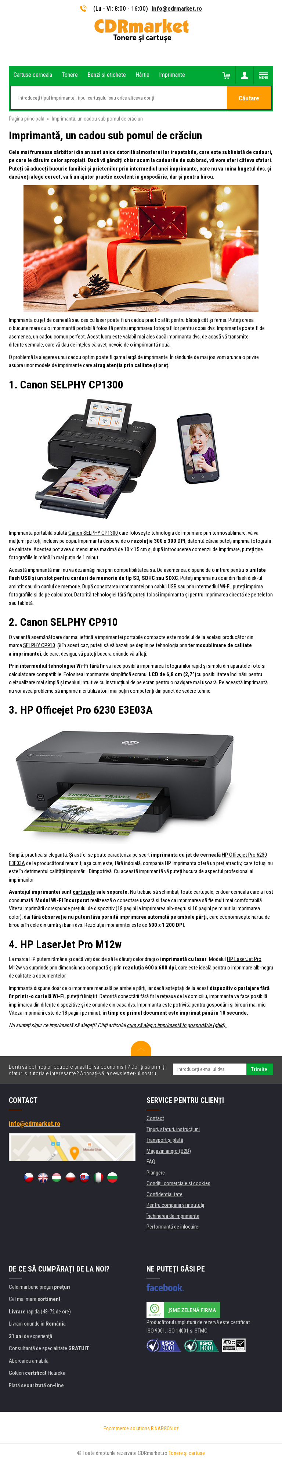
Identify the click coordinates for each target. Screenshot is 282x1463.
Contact (155, 1118)
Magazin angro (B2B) (169, 1151)
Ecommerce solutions (127, 1428)
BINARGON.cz (165, 1428)
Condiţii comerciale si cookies (178, 1183)
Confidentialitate (164, 1194)
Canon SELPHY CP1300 (93, 533)
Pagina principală (26, 119)
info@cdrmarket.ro (177, 8)
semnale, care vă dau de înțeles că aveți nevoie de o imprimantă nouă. (98, 344)
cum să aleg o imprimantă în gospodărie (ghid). (177, 1025)
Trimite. (260, 1069)
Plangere (156, 1172)
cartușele (84, 892)
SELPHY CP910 (39, 645)
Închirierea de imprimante (173, 1216)
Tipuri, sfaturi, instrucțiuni (173, 1129)
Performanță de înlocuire (172, 1226)
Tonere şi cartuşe (187, 1453)
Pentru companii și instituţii (175, 1205)
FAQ (151, 1161)
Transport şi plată (165, 1140)
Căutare (249, 98)
